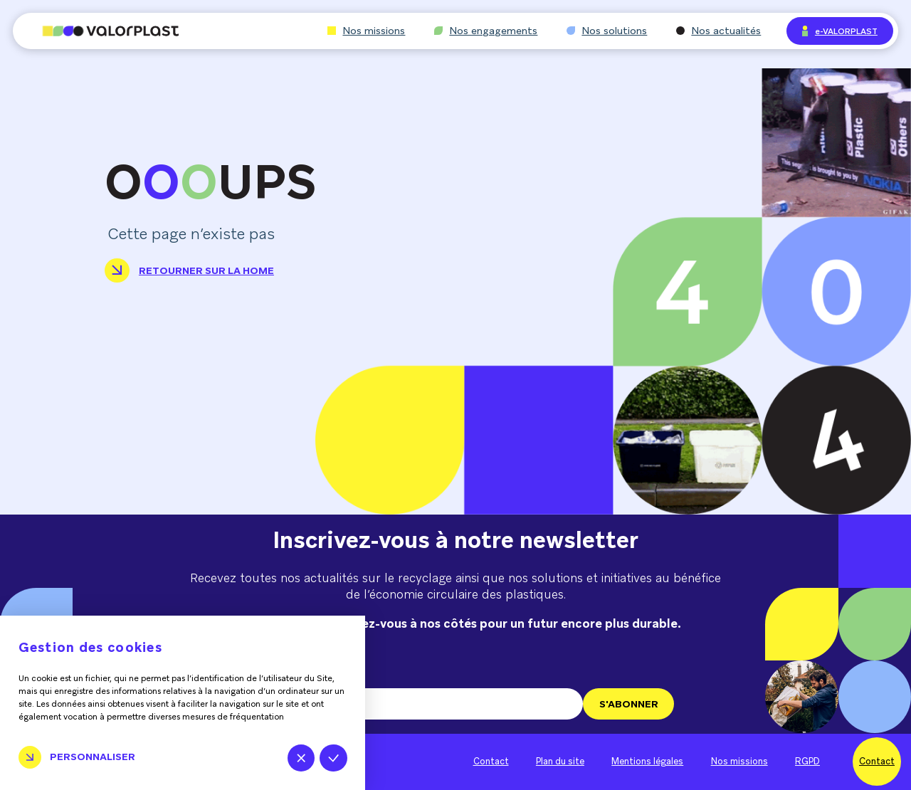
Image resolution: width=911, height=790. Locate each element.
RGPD (807, 761)
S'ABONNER (628, 703)
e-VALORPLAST (840, 31)
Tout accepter (333, 757)
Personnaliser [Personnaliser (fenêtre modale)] (92, 756)
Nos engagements (485, 31)
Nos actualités (718, 31)
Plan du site (560, 761)
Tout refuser (301, 757)
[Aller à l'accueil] (96, 31)
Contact (491, 761)
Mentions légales (647, 761)
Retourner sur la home (189, 270)
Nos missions (366, 31)
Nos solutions (607, 31)
